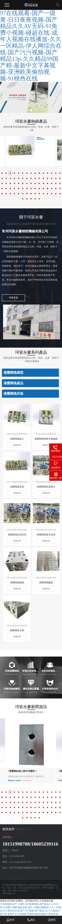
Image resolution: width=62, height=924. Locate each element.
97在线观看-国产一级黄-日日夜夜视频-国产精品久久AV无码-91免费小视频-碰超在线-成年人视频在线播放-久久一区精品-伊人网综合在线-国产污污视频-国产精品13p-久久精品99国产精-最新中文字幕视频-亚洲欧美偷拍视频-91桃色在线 (31, 46)
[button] (27, 110)
